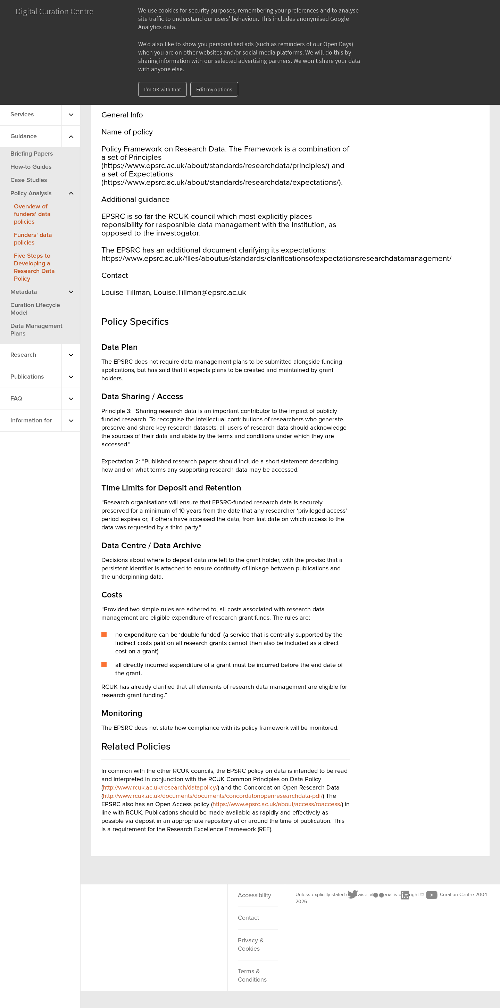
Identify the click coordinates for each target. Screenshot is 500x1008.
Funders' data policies (33, 239)
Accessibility (254, 895)
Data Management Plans (36, 330)
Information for (31, 421)
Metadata (23, 292)
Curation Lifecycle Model (35, 309)
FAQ (16, 399)
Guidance (23, 136)
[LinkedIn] (166, 904)
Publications (27, 377)
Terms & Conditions (252, 975)
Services (22, 114)
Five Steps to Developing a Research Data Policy (34, 267)
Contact (248, 918)
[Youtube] (192, 904)
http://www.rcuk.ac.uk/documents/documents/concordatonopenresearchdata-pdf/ (213, 796)
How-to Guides (31, 167)
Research (23, 355)
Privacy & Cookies (251, 944)
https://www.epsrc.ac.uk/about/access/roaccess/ (277, 804)
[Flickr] (139, 904)
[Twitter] (114, 904)
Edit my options (214, 89)
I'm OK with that (162, 89)
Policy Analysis (31, 193)
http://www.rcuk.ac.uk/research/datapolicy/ (160, 788)
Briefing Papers (31, 154)
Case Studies (28, 180)
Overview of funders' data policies (32, 214)
